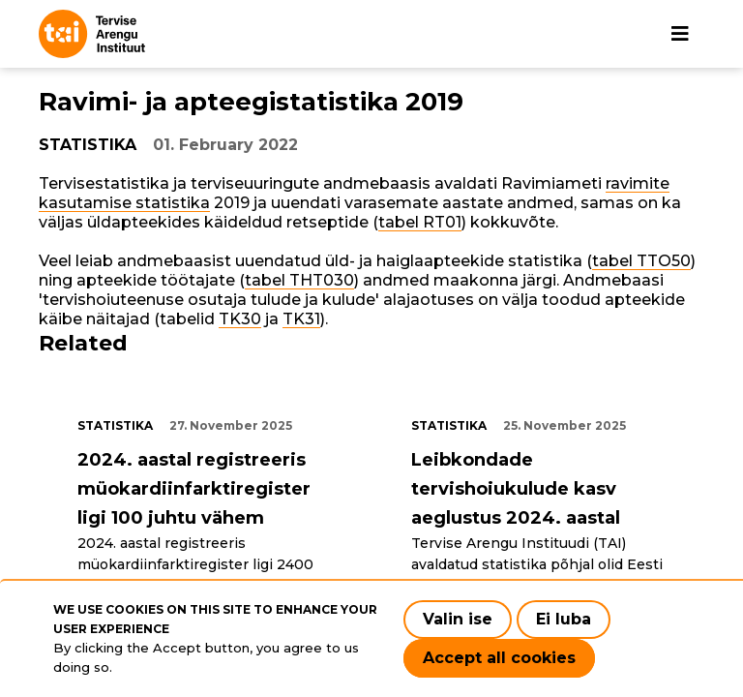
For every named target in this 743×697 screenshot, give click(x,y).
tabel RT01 (419, 222)
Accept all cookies (499, 658)
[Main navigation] (680, 34)
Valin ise (457, 619)
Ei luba (563, 619)
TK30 (240, 319)
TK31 (301, 319)
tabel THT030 (299, 280)
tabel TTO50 (641, 261)
